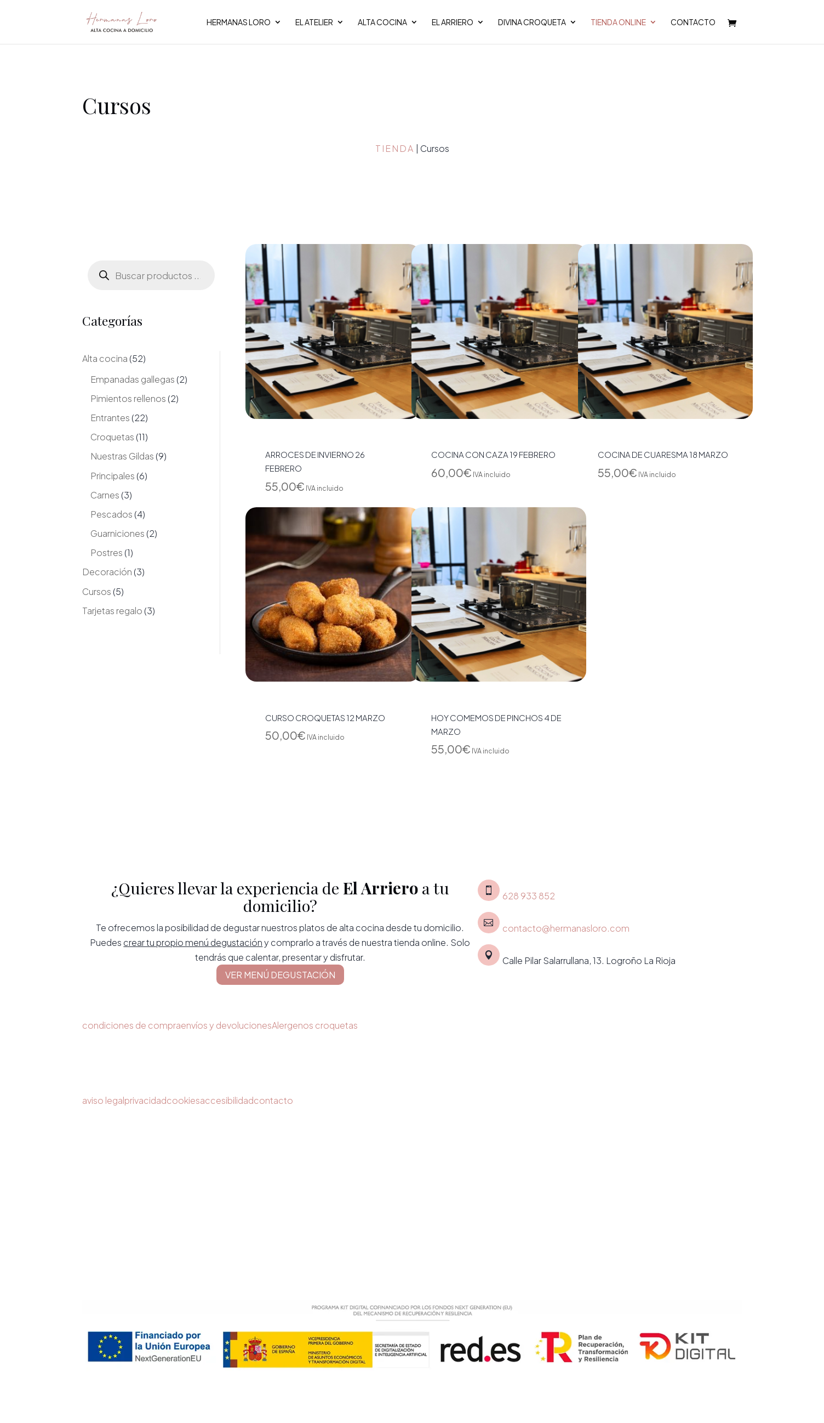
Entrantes (110, 417)
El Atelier (314, 22)
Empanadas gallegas (132, 379)
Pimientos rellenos (128, 398)
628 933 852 (528, 896)
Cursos (96, 591)
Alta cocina (382, 22)
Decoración (107, 571)
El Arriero (452, 22)
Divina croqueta (532, 22)
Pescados (111, 514)
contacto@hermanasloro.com (566, 928)
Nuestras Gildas (122, 456)
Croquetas (112, 437)
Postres (106, 552)
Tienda (394, 148)
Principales (112, 475)
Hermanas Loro (239, 22)
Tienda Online (618, 22)
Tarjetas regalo (112, 610)
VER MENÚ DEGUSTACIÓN (280, 974)
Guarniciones (117, 533)
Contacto (693, 22)
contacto (273, 1100)
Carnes (104, 495)
